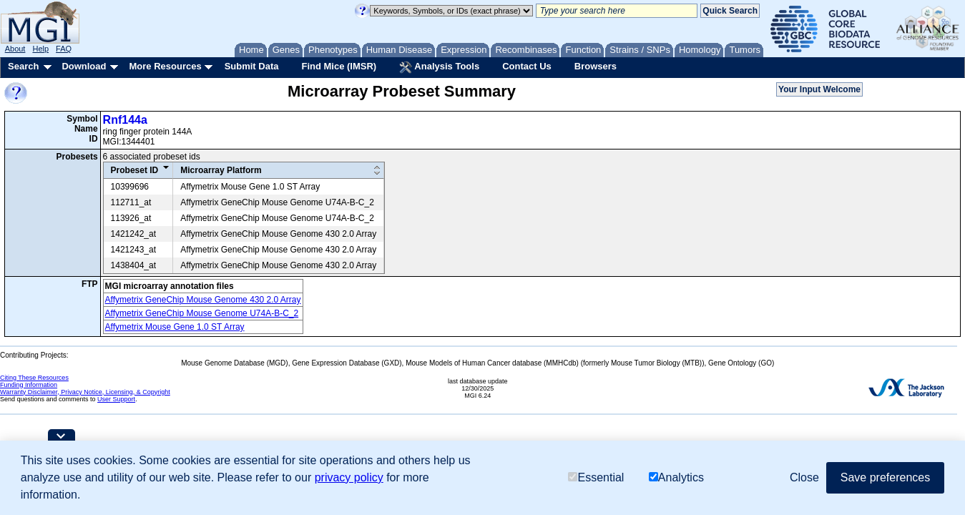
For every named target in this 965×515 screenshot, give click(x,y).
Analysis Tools (439, 67)
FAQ (64, 48)
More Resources (165, 66)
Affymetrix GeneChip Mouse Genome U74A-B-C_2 (202, 313)
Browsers (595, 66)
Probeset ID (135, 170)
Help (40, 48)
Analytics (676, 477)
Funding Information (28, 384)
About (15, 48)
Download (84, 66)
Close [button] (804, 477)
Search (23, 66)
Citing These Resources (34, 377)
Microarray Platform (220, 170)
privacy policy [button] (349, 477)
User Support (116, 399)
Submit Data (252, 66)
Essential (596, 477)
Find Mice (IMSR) (338, 66)
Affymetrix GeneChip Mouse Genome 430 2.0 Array (203, 300)
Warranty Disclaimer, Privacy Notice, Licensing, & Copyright (85, 392)
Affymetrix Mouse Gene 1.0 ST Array (175, 327)
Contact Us (527, 66)
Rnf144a (125, 120)
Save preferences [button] (885, 477)
